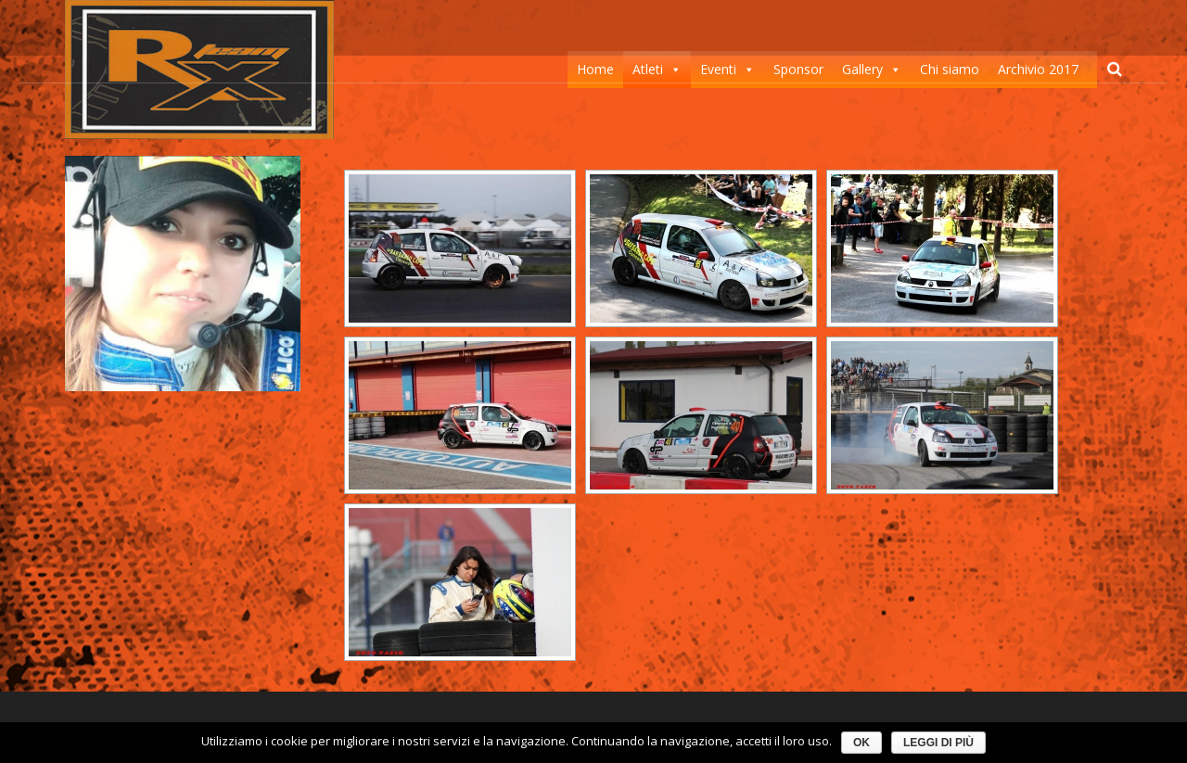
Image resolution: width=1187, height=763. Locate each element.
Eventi (718, 69)
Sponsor (798, 69)
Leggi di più (938, 742)
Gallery (862, 69)
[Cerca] (1114, 69)
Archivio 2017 (1038, 69)
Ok (861, 742)
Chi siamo (949, 69)
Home (595, 69)
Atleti (647, 69)
